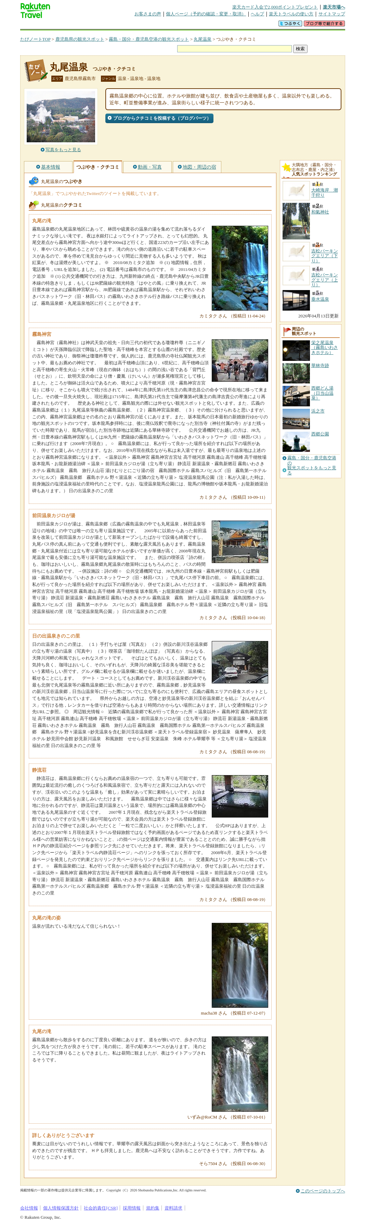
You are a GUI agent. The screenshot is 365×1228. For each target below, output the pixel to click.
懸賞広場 (100, 25)
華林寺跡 (320, 365)
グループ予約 (156, 25)
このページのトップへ (323, 1190)
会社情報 (29, 1208)
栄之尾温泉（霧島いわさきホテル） (324, 347)
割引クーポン (128, 25)
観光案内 (184, 25)
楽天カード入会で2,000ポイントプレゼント (275, 7)
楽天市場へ (334, 7)
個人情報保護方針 (61, 1208)
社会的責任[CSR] (101, 1208)
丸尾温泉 (202, 39)
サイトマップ (331, 13)
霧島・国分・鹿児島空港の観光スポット (149, 39)
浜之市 (318, 411)
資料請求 (173, 1208)
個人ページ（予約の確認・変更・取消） (206, 13)
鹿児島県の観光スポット (79, 39)
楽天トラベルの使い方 (291, 13)
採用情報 (132, 1208)
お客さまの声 (147, 13)
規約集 (152, 1208)
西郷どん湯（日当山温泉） (322, 393)
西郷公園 (320, 433)
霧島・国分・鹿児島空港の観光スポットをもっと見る (311, 465)
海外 (72, 25)
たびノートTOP (35, 39)
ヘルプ (257, 13)
